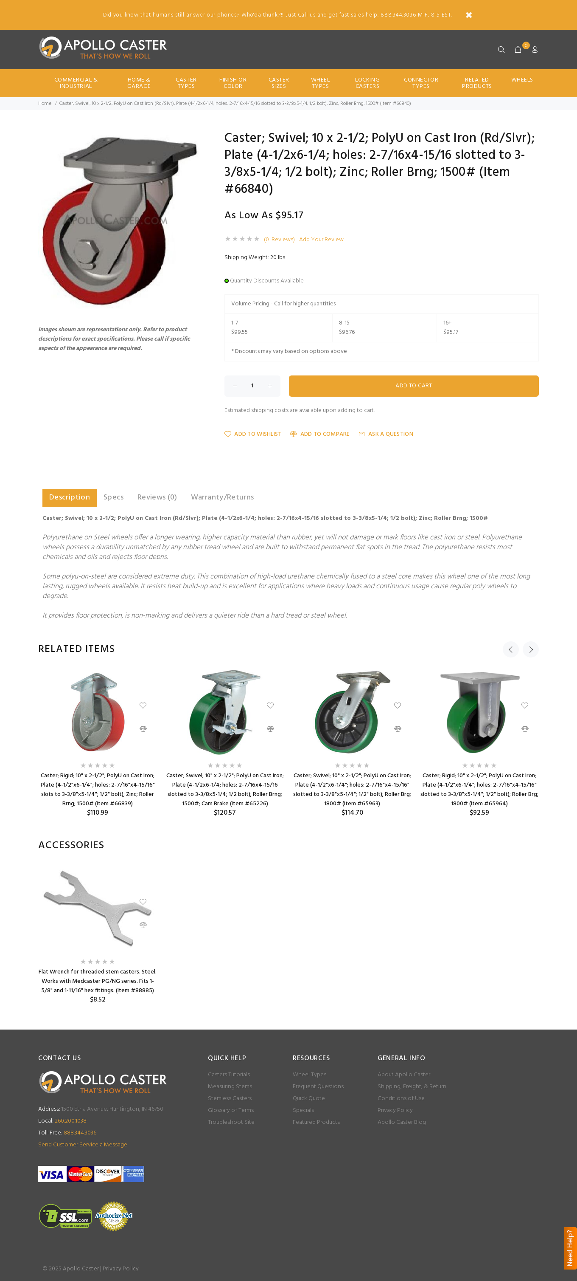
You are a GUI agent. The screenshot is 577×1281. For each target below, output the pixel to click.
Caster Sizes (279, 83)
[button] (192, 140)
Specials (303, 1110)
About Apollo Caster (404, 1075)
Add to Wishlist (252, 434)
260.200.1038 (62, 1121)
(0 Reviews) (279, 240)
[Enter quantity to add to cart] (252, 386)
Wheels (522, 80)
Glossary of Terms (231, 1110)
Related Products (477, 83)
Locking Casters (367, 83)
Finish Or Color (232, 83)
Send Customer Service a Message (82, 1145)
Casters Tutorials (229, 1075)
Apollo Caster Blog (402, 1122)
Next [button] (531, 649)
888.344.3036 (67, 1133)
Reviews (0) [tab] (157, 497)
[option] (97, 743)
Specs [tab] (114, 497)
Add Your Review (321, 240)
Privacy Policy (395, 1110)
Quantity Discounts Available (267, 281)
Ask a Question (386, 434)
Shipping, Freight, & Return (412, 1087)
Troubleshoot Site (231, 1122)
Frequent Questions (318, 1087)
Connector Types (421, 83)
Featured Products (316, 1122)
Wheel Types (320, 83)
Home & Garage (139, 83)
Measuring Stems (230, 1087)
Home (44, 103)
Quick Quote (309, 1098)
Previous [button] (511, 649)
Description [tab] (69, 497)
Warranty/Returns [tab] (222, 497)
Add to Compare (320, 434)
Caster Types (186, 83)
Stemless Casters (230, 1098)
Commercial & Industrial (76, 83)
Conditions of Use (401, 1098)
